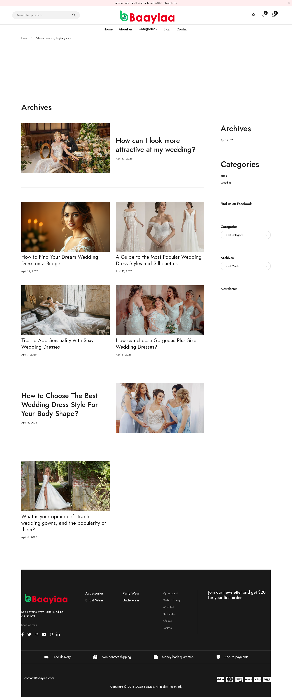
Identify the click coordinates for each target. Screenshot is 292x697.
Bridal (224, 176)
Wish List (168, 607)
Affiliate (167, 621)
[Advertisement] (146, 71)
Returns (167, 628)
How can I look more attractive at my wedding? (156, 145)
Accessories (94, 593)
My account (170, 593)
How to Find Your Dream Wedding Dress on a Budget (59, 260)
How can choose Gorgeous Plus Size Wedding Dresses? (156, 343)
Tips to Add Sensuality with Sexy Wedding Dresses (57, 343)
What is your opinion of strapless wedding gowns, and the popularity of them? (63, 523)
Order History (171, 600)
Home (24, 38)
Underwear (131, 600)
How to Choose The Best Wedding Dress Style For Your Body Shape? (59, 405)
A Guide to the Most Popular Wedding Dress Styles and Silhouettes (159, 260)
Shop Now (170, 3)
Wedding (226, 183)
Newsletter (169, 614)
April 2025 (227, 140)
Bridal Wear (94, 600)
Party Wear (131, 593)
